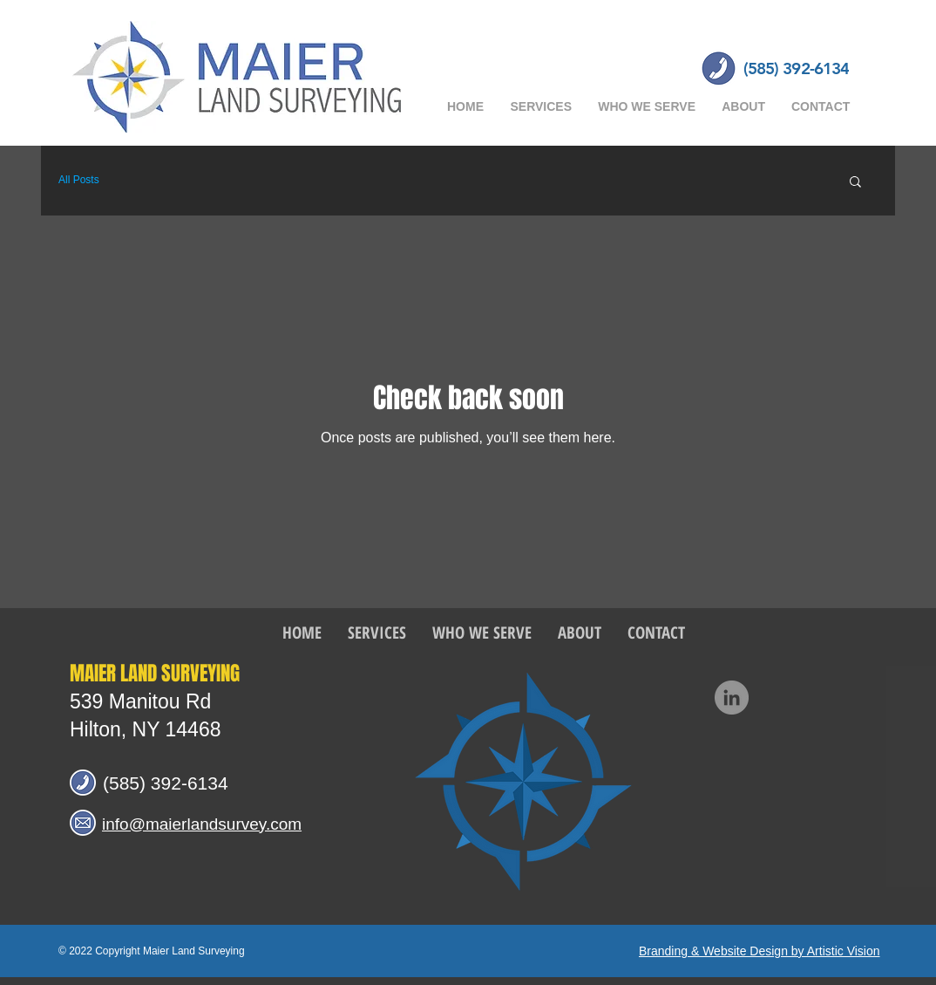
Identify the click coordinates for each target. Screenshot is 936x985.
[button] (855, 183)
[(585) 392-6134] (796, 68)
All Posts (78, 180)
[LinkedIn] (732, 698)
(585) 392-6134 (165, 783)
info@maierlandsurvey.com (202, 824)
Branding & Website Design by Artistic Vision (759, 951)
